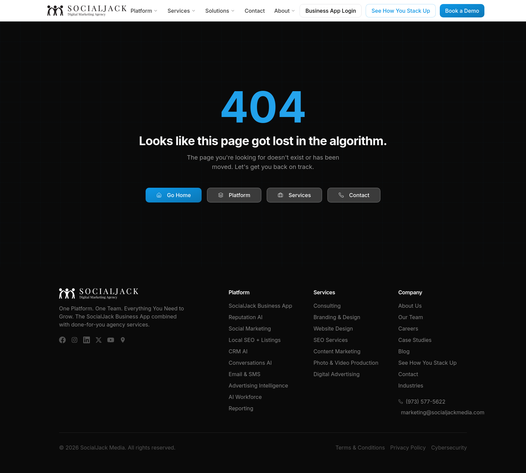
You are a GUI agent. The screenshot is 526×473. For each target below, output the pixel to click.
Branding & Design (336, 317)
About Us (410, 305)
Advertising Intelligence (258, 385)
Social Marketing (250, 328)
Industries (410, 385)
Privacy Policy (408, 447)
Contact (255, 10)
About (285, 10)
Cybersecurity (449, 447)
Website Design (333, 328)
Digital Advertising (336, 374)
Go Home (173, 195)
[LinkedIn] (86, 340)
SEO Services (330, 340)
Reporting (241, 408)
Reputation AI (246, 317)
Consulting (326, 305)
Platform (144, 10)
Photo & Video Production (345, 362)
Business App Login (330, 10)
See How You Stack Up (400, 10)
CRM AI (238, 351)
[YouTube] (110, 340)
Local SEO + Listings (255, 340)
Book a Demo (462, 10)
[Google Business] (122, 340)
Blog (404, 351)
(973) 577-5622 (421, 401)
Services (181, 10)
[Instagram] (74, 340)
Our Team (410, 317)
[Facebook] (62, 340)
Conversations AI (250, 362)
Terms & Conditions (360, 447)
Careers (408, 328)
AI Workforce (245, 397)
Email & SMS (245, 374)
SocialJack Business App (260, 305)
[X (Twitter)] (98, 340)
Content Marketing (336, 351)
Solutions (220, 10)
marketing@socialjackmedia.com (434, 412)
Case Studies (414, 340)
